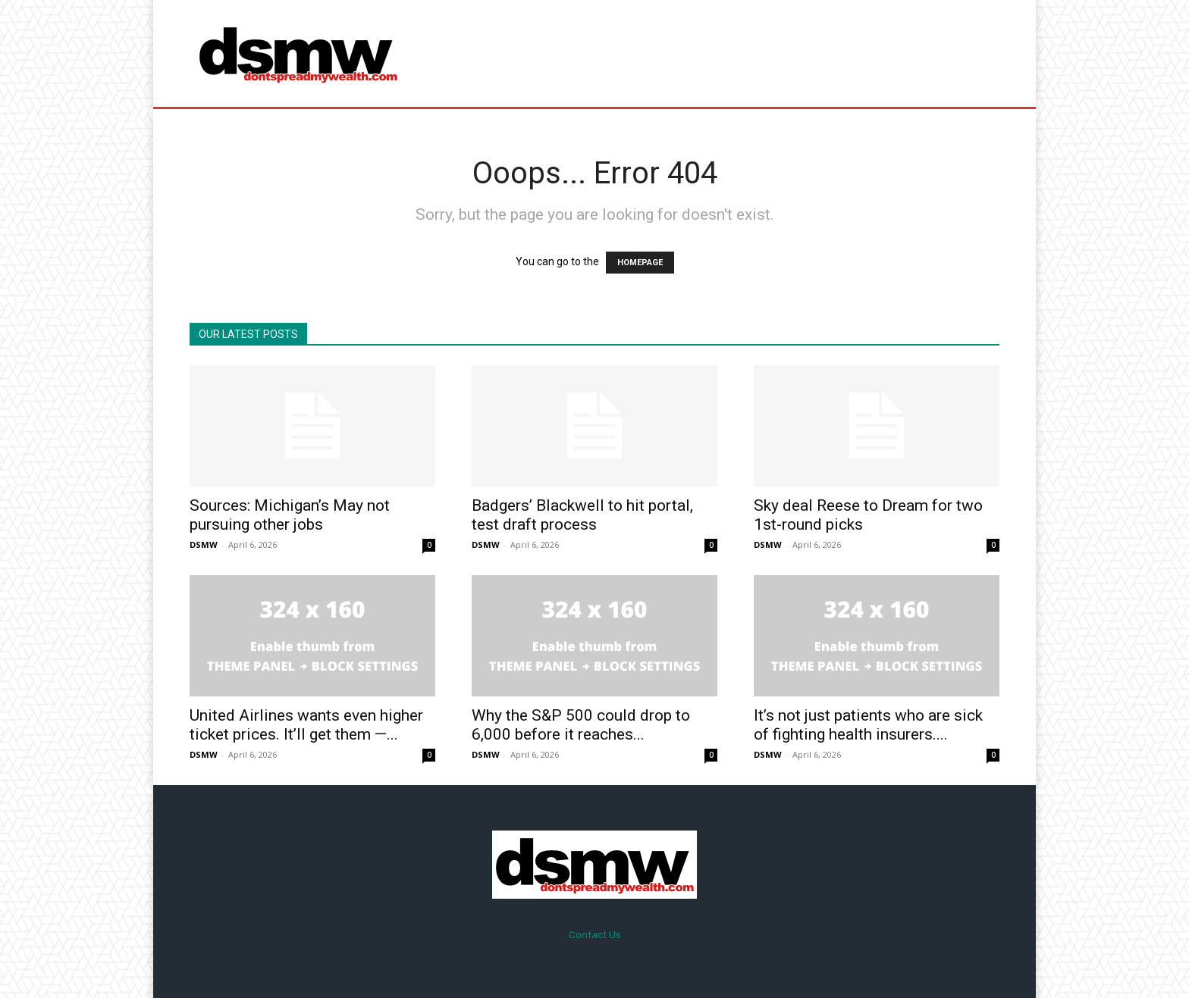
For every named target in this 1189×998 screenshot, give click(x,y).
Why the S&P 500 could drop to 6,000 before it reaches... (581, 724)
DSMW (204, 544)
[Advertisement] (721, 53)
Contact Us (595, 934)
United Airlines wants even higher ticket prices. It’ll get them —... (306, 724)
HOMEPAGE (640, 262)
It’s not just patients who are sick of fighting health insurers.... (868, 724)
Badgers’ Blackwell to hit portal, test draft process (582, 514)
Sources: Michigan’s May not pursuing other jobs (290, 514)
